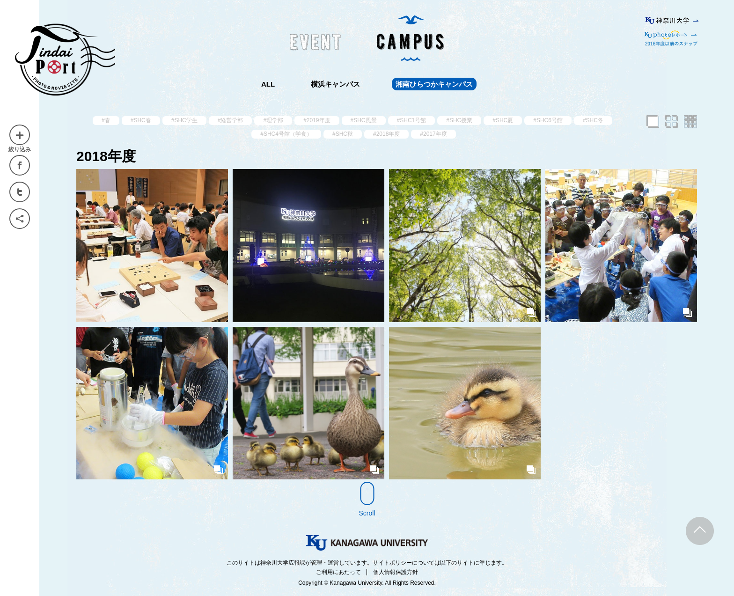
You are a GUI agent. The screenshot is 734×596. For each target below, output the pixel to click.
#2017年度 (433, 134)
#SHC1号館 (411, 120)
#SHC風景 (364, 120)
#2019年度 (316, 120)
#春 (106, 120)
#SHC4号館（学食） (286, 134)
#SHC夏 (502, 120)
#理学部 (273, 120)
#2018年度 (386, 134)
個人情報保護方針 (395, 572)
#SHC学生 (184, 120)
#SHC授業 (459, 120)
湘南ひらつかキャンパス (434, 84)
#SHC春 (141, 120)
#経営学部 (230, 120)
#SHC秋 (342, 134)
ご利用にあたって (338, 572)
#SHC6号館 (548, 120)
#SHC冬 (593, 120)
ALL (268, 84)
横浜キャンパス (335, 84)
